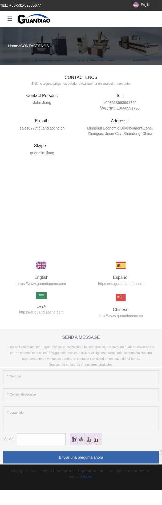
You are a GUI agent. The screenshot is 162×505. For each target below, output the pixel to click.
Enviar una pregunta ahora (81, 460)
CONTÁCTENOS (34, 46)
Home (13, 46)
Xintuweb (86, 476)
